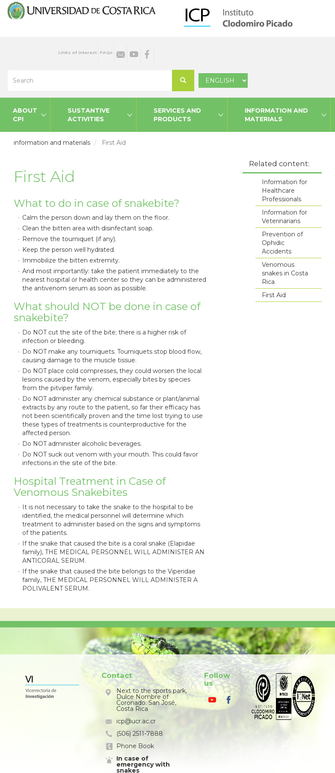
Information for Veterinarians (284, 217)
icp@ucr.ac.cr (136, 721)
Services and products (177, 115)
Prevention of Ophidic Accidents (282, 242)
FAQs (106, 52)
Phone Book (135, 746)
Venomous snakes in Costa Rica (285, 273)
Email (120, 54)
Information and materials (276, 115)
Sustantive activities (89, 115)
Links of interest (77, 52)
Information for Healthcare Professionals (284, 190)
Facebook (147, 54)
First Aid (274, 295)
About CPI (25, 115)
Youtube (134, 54)
